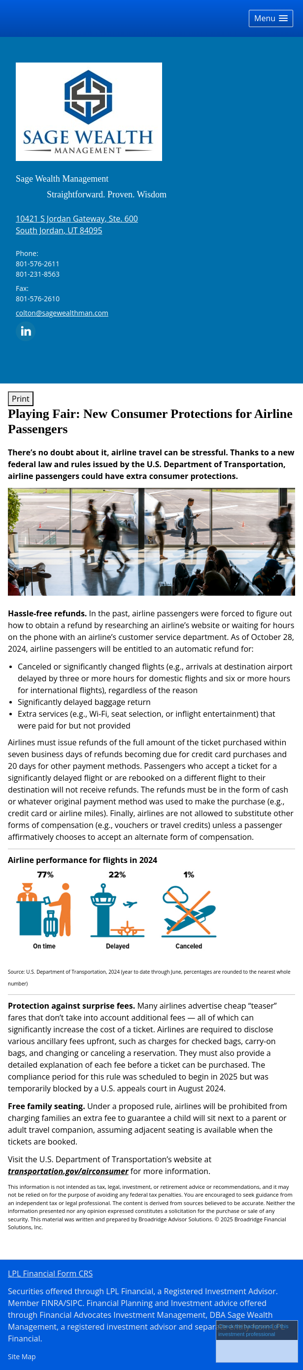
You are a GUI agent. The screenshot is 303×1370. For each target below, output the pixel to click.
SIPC (74, 1303)
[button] (271, 18)
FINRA (52, 1303)
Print (21, 398)
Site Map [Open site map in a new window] (22, 1356)
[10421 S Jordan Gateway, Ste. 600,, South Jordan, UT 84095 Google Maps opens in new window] (77, 224)
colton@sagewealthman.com (62, 313)
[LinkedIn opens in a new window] (25, 330)
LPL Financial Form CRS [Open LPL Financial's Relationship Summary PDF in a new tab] (50, 1273)
